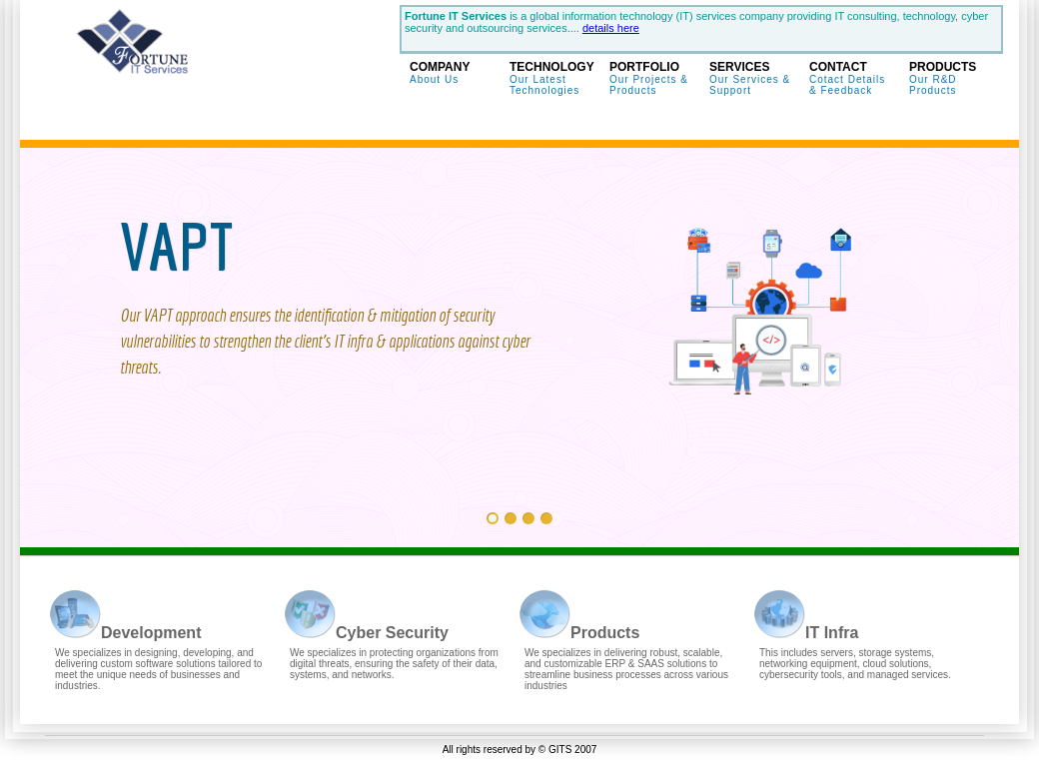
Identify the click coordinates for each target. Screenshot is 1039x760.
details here (610, 28)
